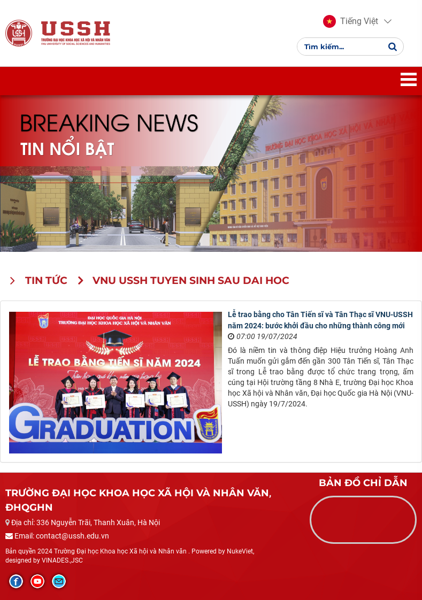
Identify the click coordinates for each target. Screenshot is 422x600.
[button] (350, 21)
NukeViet (240, 551)
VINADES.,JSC (62, 560)
